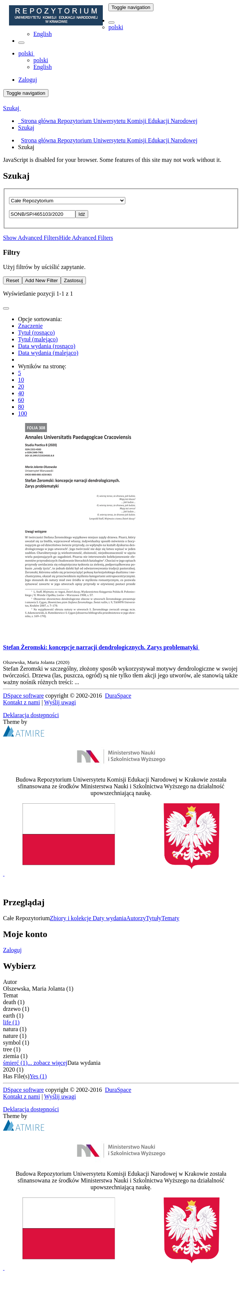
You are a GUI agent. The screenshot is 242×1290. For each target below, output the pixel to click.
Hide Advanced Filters (86, 238)
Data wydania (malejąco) (48, 353)
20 (21, 386)
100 (22, 413)
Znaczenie (30, 326)
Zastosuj (73, 280)
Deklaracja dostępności (31, 715)
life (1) (11, 1022)
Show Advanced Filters (31, 238)
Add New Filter (41, 280)
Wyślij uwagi (60, 702)
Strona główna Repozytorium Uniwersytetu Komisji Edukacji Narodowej (109, 140)
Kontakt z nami (21, 702)
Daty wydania (109, 918)
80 (21, 407)
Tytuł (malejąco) (38, 339)
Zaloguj (12, 950)
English (42, 34)
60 (21, 400)
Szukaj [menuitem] (26, 127)
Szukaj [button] (12, 108)
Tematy (170, 918)
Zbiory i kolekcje (71, 918)
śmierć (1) (15, 1063)
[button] (111, 22)
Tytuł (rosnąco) (36, 332)
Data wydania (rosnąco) (46, 346)
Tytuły (154, 918)
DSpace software (23, 695)
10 (21, 380)
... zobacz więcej (47, 1063)
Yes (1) (38, 1076)
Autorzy (136, 918)
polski (115, 27)
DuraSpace (118, 695)
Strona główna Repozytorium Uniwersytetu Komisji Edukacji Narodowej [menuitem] (107, 121)
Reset (12, 280)
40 (21, 393)
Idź (81, 214)
